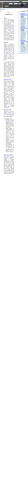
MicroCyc (6, 42)
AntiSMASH (6, 156)
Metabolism (3, 9)
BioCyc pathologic (11, 120)
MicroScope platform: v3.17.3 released (24, 41)
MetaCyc (5, 59)
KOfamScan (12, 31)
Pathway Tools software (8, 113)
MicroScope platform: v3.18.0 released (24, 15)
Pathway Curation (8, 109)
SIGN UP (24, 3)
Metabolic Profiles (8, 79)
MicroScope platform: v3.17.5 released (24, 28)
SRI (13, 51)
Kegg (6, 18)
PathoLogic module (7, 54)
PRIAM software (6, 70)
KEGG (5, 19)
